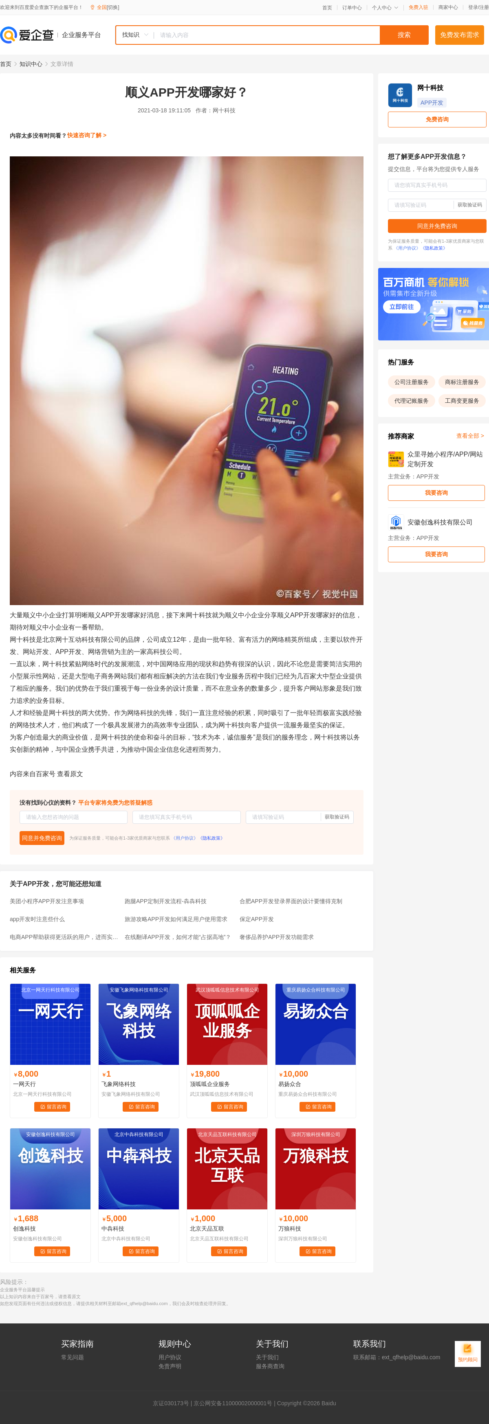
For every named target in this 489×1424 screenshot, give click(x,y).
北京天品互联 (207, 1228)
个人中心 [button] (385, 8)
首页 (327, 7)
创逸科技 (24, 1228)
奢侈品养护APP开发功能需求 (277, 937)
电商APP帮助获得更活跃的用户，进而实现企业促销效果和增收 (65, 937)
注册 (484, 7)
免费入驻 (418, 7)
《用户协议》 (184, 838)
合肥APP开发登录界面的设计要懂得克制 (291, 901)
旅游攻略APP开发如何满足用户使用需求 (176, 919)
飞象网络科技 (118, 1084)
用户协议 (170, 1357)
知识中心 (31, 64)
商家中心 (448, 7)
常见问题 (72, 1357)
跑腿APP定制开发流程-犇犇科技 (166, 901)
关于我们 (267, 1357)
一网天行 (24, 1084)
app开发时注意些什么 (37, 919)
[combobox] (272, 35)
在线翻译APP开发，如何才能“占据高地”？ (178, 937)
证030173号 (174, 1403)
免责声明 (170, 1366)
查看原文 (70, 773)
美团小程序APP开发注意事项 (47, 901)
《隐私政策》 (211, 838)
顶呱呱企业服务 (210, 1084)
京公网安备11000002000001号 (233, 1403)
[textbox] (291, 35)
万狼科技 (289, 1228)
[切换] (113, 7)
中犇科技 (112, 1228)
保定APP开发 (257, 919)
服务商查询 (270, 1366)
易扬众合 (289, 1084)
